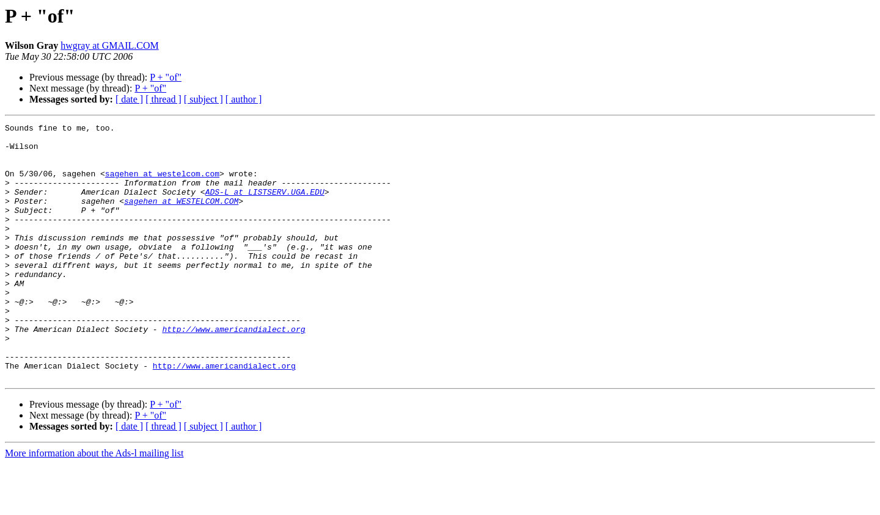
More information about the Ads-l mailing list (94, 504)
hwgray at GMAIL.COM (109, 45)
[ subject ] (203, 99)
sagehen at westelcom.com (162, 184)
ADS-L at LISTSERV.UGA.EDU (264, 206)
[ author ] (244, 99)
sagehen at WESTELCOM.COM (181, 217)
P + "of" (166, 77)
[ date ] (129, 99)
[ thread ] (163, 99)
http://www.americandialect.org (233, 371)
